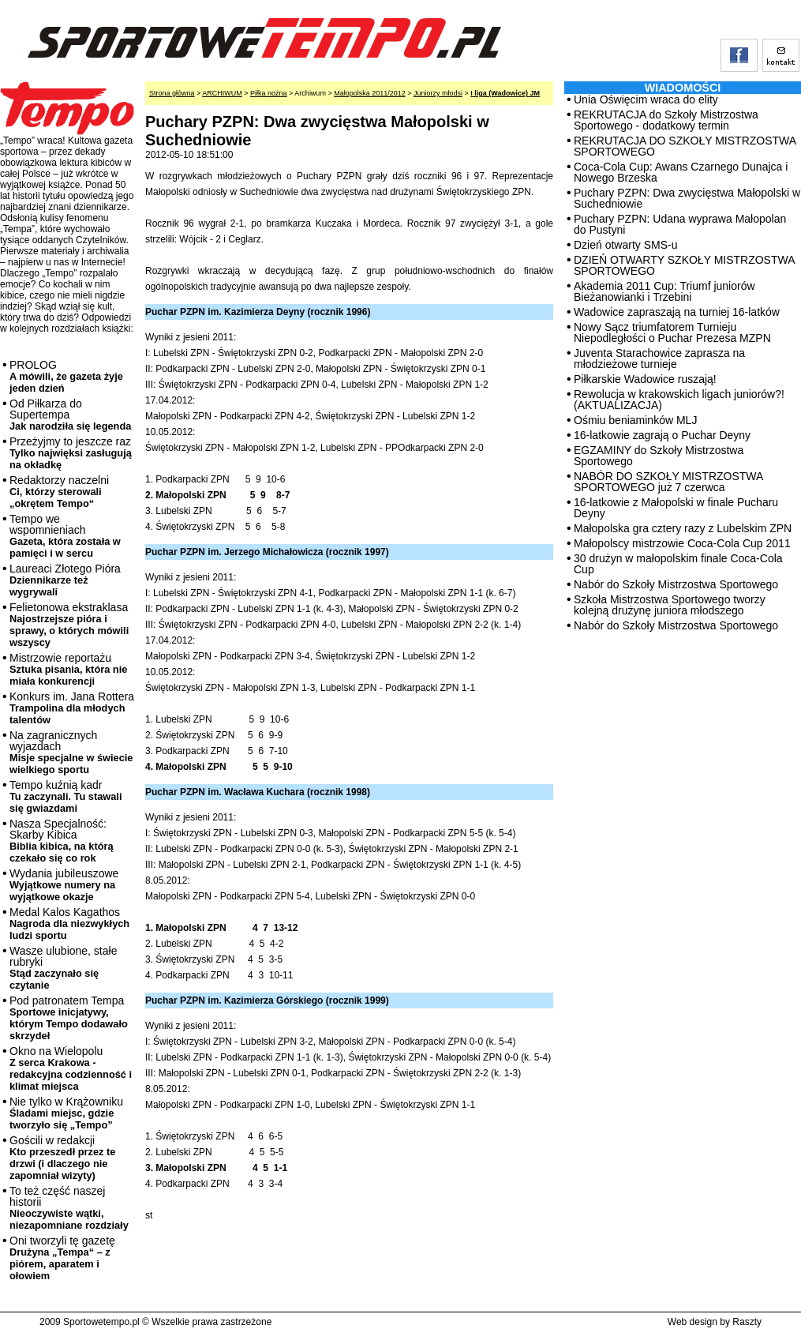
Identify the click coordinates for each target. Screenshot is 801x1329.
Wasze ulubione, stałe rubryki (63, 967)
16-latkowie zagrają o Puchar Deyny (662, 435)
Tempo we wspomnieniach (65, 535)
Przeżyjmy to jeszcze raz (70, 453)
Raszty (747, 1321)
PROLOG (66, 376)
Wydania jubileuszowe (63, 885)
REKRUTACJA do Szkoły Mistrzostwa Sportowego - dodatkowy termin (666, 120)
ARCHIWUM (222, 93)
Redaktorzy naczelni (59, 491)
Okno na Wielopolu (70, 1068)
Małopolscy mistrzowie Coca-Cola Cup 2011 (682, 543)
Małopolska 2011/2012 (370, 93)
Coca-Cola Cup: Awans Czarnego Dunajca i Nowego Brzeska (681, 172)
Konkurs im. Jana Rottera (71, 708)
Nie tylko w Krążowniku (66, 1113)
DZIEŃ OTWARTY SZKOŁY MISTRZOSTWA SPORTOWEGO (684, 265)
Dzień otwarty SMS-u (625, 244)
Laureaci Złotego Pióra (65, 580)
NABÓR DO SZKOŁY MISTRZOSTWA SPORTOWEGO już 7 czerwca (668, 482)
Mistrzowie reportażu (68, 669)
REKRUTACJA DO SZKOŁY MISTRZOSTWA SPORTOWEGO (684, 146)
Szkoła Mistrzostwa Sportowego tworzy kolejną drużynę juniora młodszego (669, 605)
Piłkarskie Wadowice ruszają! (645, 379)
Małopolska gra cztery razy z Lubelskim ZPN (683, 528)
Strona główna (172, 93)
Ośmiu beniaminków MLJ (635, 420)
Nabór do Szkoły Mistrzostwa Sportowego (676, 584)
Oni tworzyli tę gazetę (62, 1258)
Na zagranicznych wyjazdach (71, 752)
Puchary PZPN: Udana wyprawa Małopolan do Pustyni (680, 224)
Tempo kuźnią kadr (65, 796)
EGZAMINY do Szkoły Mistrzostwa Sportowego (658, 455)
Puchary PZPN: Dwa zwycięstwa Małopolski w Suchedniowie (687, 198)
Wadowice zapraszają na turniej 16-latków (677, 312)
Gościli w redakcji (62, 1157)
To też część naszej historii (69, 1207)
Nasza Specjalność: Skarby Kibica (61, 840)
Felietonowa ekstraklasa (69, 624)
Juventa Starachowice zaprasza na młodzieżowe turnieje (659, 358)
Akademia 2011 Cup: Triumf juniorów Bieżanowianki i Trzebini (664, 291)
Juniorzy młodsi (438, 93)
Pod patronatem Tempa (68, 1018)
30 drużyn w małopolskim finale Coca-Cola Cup (678, 564)
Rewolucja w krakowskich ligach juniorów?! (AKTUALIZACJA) (679, 399)
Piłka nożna (268, 93)
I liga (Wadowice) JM (505, 93)
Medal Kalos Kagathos (69, 923)
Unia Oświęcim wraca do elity (646, 99)
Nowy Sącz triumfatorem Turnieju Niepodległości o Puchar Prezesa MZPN (672, 332)
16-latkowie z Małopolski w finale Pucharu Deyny (676, 508)
